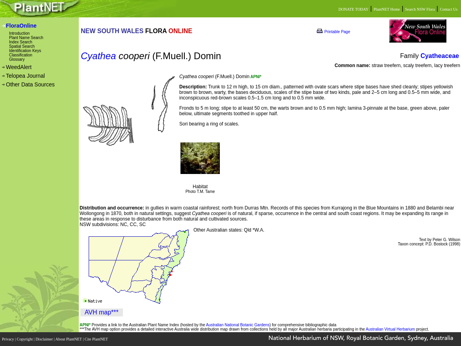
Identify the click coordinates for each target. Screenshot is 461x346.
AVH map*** (102, 312)
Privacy (8, 339)
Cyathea (98, 55)
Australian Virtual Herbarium (390, 329)
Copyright (25, 339)
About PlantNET (69, 339)
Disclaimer (44, 339)
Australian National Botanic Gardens (238, 325)
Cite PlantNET (97, 339)
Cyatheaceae (439, 55)
